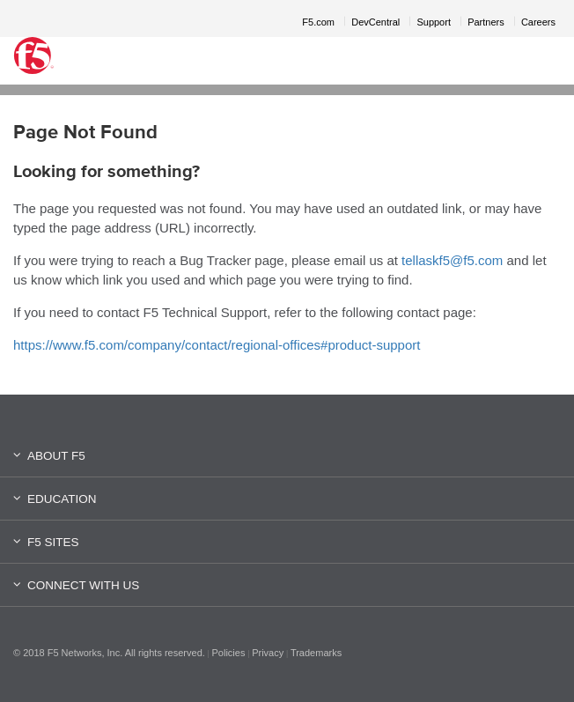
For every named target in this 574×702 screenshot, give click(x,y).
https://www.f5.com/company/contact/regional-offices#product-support (216, 344)
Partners (485, 22)
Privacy (267, 652)
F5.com (318, 22)
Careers (538, 22)
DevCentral (375, 22)
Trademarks (316, 652)
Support (433, 22)
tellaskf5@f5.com (452, 260)
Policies (229, 652)
